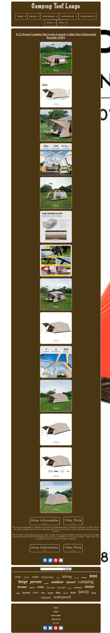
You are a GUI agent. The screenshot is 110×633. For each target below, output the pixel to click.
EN (54, 623)
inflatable (46, 597)
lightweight (50, 588)
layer (94, 593)
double (50, 593)
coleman (84, 577)
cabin (35, 576)
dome (18, 576)
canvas (32, 587)
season (65, 593)
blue (58, 592)
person (36, 581)
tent (93, 575)
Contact (56, 611)
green (69, 588)
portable (46, 583)
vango (18, 593)
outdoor (57, 582)
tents (41, 587)
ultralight (61, 587)
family (83, 591)
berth (73, 592)
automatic (78, 588)
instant (22, 587)
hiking (67, 576)
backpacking (47, 577)
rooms (26, 577)
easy (43, 592)
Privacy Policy (56, 615)
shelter (89, 587)
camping (86, 581)
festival (26, 592)
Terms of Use (56, 619)
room (35, 592)
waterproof (62, 597)
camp (57, 577)
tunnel (70, 582)
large (23, 581)
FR (58, 623)
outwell (76, 578)
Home (56, 608)
